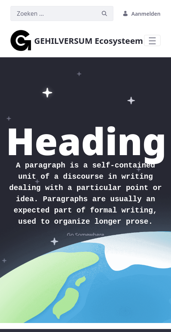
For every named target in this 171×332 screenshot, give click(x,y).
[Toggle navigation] (152, 40)
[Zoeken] (53, 13)
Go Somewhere (85, 234)
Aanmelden (141, 13)
